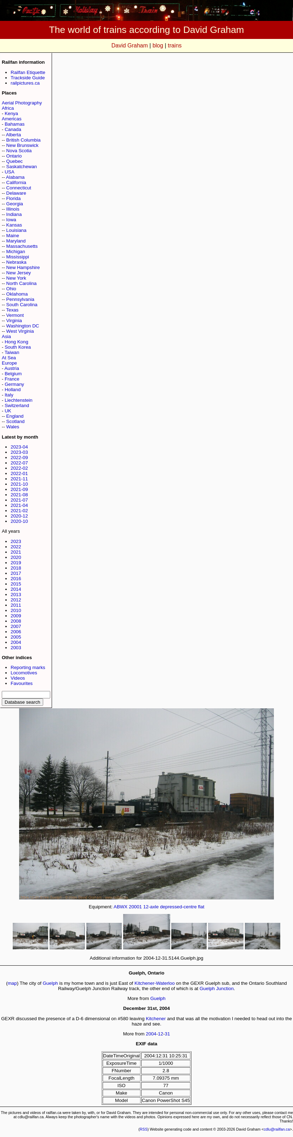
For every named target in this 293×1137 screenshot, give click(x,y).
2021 (16, 552)
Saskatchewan (21, 166)
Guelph (50, 983)
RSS (144, 1129)
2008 (16, 621)
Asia (6, 336)
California (16, 182)
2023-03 (19, 452)
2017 (16, 573)
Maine (12, 235)
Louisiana (16, 230)
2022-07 (19, 462)
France (12, 379)
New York (16, 278)
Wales (12, 426)
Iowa (11, 219)
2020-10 (19, 521)
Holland (13, 389)
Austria (11, 368)
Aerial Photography (22, 102)
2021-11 (19, 478)
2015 (16, 584)
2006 (16, 631)
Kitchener (156, 1018)
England (15, 416)
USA (9, 172)
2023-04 (19, 447)
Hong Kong (16, 341)
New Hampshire (23, 267)
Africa (8, 108)
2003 (16, 647)
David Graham (129, 45)
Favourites (22, 683)
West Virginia (20, 331)
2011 (16, 605)
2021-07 (19, 500)
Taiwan (12, 352)
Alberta (13, 134)
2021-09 (19, 489)
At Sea (9, 357)
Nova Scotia (19, 150)
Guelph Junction (217, 988)
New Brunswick (22, 145)
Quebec (14, 161)
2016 (16, 578)
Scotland (15, 421)
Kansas (14, 225)
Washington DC (22, 325)
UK (8, 410)
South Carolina (22, 304)
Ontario (14, 156)
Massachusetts (22, 246)
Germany (14, 384)
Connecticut (18, 187)
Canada (13, 129)
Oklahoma (17, 294)
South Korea (18, 347)
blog (158, 45)
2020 (16, 557)
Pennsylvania (20, 299)
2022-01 (19, 473)
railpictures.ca (25, 83)
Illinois (12, 209)
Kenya (11, 113)
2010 (16, 610)
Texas (12, 310)
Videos (18, 678)
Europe (9, 363)
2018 (16, 568)
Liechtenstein (19, 400)
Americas (12, 118)
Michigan (15, 251)
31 (167, 1033)
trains (175, 45)
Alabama (15, 177)
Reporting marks (28, 667)
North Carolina (21, 283)
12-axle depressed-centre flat (174, 906)
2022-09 (19, 457)
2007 (16, 626)
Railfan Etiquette (28, 72)
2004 (16, 642)
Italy (9, 395)
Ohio (11, 288)
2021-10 (19, 484)
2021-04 (19, 505)
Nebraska (16, 262)
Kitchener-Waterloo (154, 983)
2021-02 (19, 510)
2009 (16, 615)
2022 (16, 546)
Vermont (15, 315)
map (12, 983)
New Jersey (18, 272)
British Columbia (23, 140)
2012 (16, 599)
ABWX (120, 906)
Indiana (14, 214)
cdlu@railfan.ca (277, 1129)
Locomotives (24, 672)
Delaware (16, 193)
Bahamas (14, 124)
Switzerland (17, 405)
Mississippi (17, 256)
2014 (16, 589)
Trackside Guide (28, 77)
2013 (16, 594)
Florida (13, 198)
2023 (16, 541)
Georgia (14, 203)
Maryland (16, 241)
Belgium (13, 373)
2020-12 (19, 516)
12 (160, 1033)
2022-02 (19, 468)
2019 (16, 562)
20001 (135, 906)
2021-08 (19, 494)
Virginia (14, 320)
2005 (16, 637)
